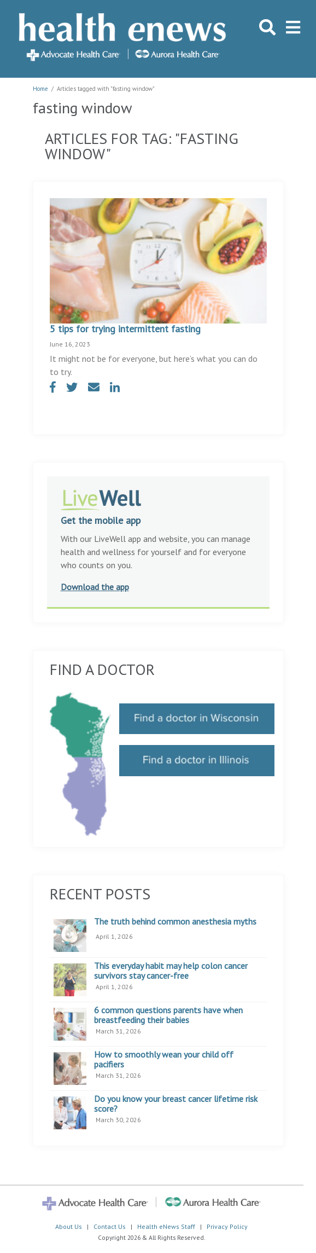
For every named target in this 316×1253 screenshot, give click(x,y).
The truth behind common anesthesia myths (175, 922)
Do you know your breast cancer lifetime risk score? (176, 1103)
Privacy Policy (227, 1226)
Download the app (95, 586)
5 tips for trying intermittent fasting (125, 328)
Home (40, 89)
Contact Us (109, 1226)
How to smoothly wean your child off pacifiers (163, 1059)
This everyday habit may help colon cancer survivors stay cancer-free (171, 970)
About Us (68, 1226)
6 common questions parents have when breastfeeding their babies (168, 1015)
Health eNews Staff (166, 1226)
